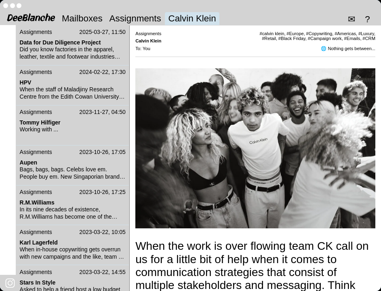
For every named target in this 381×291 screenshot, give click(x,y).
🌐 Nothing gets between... (348, 48)
